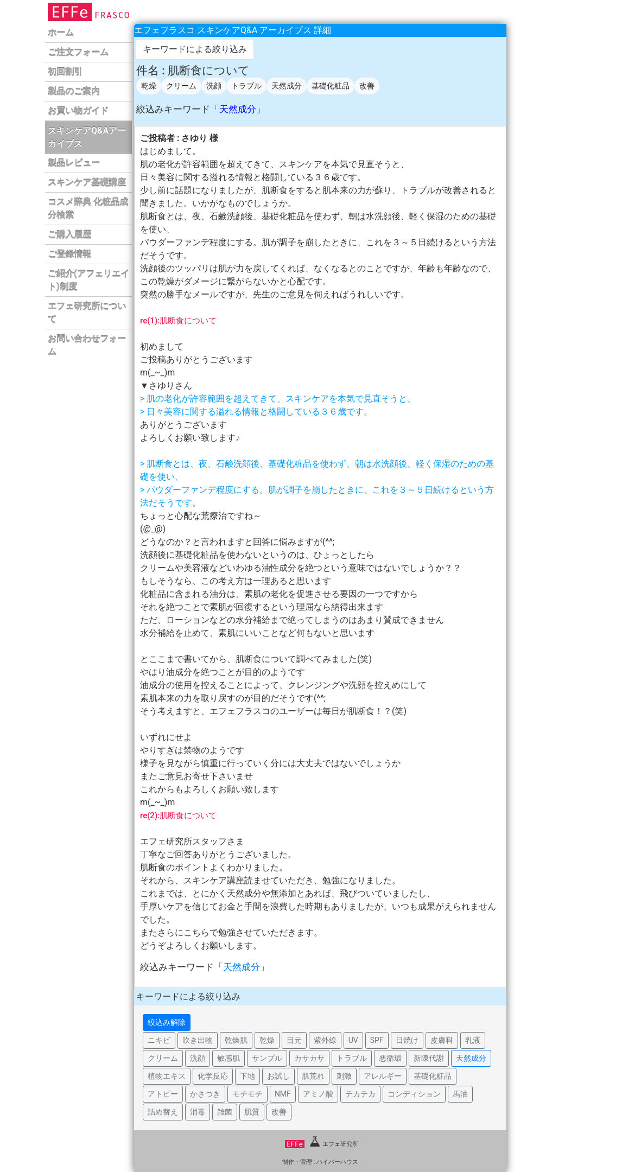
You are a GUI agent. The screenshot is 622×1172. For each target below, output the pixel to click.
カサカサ (309, 1058)
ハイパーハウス (337, 1161)
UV (353, 1040)
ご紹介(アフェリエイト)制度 (88, 280)
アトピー (163, 1094)
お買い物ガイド (78, 111)
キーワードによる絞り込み (195, 49)
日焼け (407, 1040)
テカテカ (360, 1094)
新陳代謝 (429, 1058)
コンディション (414, 1094)
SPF (377, 1040)
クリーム (181, 85)
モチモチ (247, 1094)
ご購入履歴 (69, 235)
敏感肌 (228, 1058)
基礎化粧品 (331, 85)
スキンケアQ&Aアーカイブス (87, 137)
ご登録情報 (69, 254)
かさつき (205, 1094)
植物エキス (167, 1076)
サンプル (267, 1058)
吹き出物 (197, 1040)
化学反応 (213, 1076)
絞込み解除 (167, 1022)
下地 (247, 1076)
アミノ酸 (318, 1094)
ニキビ (159, 1040)
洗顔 (213, 85)
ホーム (61, 33)
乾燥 (148, 85)
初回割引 (65, 72)
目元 (294, 1040)
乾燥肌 (236, 1040)
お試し (278, 1076)
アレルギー (383, 1076)
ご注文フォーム (78, 52)
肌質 (251, 1111)
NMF (283, 1094)
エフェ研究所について (87, 312)
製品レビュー (74, 163)
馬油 (460, 1094)
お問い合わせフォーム (87, 345)
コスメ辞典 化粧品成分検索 (88, 208)
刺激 (344, 1076)
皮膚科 (441, 1040)
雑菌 (224, 1111)
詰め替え (163, 1111)
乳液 (472, 1040)
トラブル (246, 85)
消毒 (197, 1111)
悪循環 (390, 1058)
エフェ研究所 (321, 1144)
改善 (367, 85)
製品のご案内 (74, 91)
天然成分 (286, 85)
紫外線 (325, 1040)
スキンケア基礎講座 (87, 182)
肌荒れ (313, 1076)
